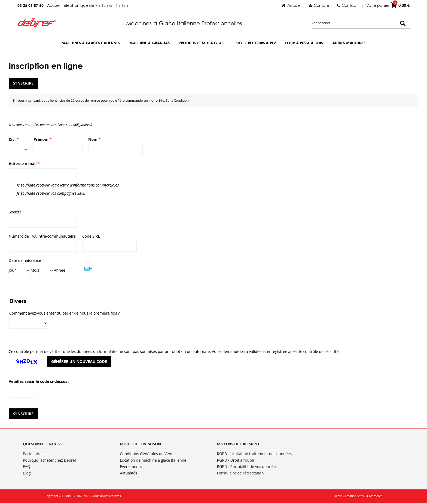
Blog (27, 473)
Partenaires (33, 453)
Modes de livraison (140, 443)
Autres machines (348, 43)
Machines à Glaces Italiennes (91, 43)
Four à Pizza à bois (304, 43)
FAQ (26, 466)
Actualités (128, 473)
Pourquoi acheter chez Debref (49, 460)
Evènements (131, 466)
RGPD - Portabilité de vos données (247, 466)
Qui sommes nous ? (43, 443)
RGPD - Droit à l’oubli (235, 460)
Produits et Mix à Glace (202, 43)
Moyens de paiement (238, 443)
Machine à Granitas (149, 43)
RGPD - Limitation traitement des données (254, 453)
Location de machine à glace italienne (153, 460)
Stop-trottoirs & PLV (256, 43)
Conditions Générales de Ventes (148, 453)
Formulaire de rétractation (240, 473)
